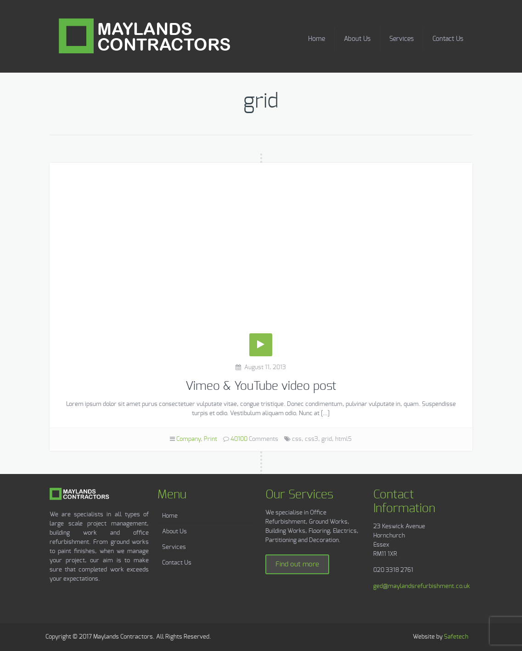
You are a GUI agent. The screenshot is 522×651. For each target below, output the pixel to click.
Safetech (456, 637)
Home (316, 39)
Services (401, 39)
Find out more (297, 564)
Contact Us (447, 39)
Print (210, 439)
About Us (357, 39)
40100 (238, 439)
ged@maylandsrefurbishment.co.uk (421, 586)
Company (188, 439)
